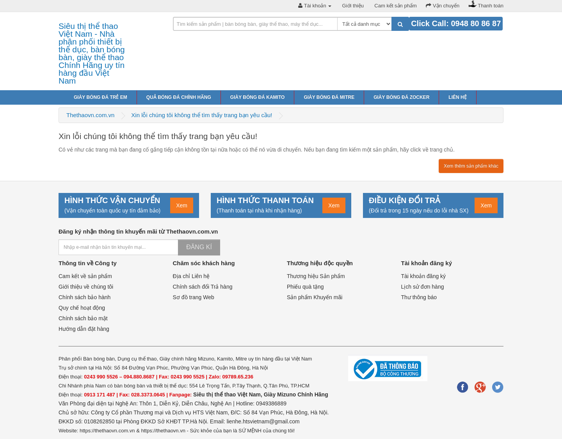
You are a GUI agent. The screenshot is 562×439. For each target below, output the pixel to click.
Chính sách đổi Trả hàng (203, 287)
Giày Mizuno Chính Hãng (296, 394)
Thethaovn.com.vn (90, 115)
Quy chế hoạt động (82, 308)
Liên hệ (457, 97)
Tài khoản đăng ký (423, 276)
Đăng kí (199, 247)
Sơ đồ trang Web (193, 297)
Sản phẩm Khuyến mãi (314, 297)
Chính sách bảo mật (83, 318)
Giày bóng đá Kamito (257, 97)
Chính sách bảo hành (84, 297)
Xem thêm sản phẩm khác (471, 166)
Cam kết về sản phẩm (85, 276)
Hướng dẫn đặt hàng (84, 329)
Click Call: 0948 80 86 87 (456, 23)
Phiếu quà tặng (305, 287)
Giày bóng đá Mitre (329, 97)
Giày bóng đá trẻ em (100, 97)
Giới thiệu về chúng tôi (86, 287)
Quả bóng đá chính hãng (178, 97)
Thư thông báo (419, 297)
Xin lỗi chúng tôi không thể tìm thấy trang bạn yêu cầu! (201, 115)
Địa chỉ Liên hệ (191, 276)
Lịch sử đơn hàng (422, 287)
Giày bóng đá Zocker (401, 97)
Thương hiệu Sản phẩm (316, 276)
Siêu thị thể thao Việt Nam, (228, 394)
